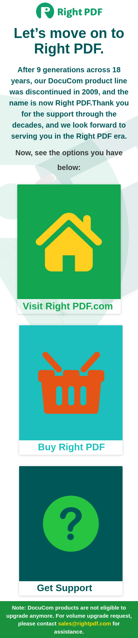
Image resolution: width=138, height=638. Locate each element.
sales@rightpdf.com (84, 623)
